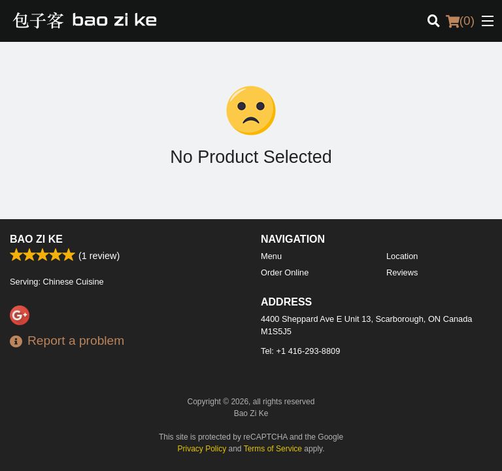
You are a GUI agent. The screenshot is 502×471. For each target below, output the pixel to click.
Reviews (402, 272)
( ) (460, 21)
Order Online (285, 272)
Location (402, 256)
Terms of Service (273, 448)
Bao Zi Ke (36, 239)
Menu (271, 256)
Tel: (300, 351)
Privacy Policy (202, 448)
